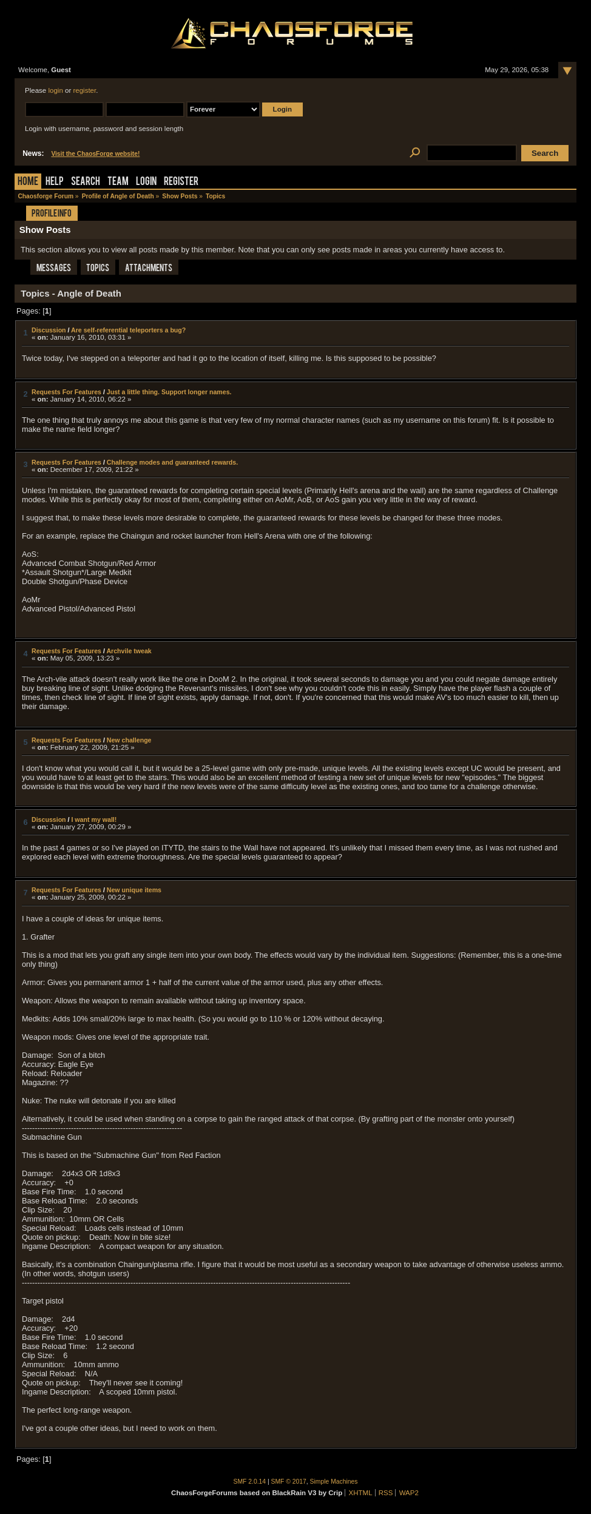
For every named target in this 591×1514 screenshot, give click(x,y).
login (55, 90)
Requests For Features (66, 391)
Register (181, 182)
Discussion (49, 330)
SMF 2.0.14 (250, 1481)
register (84, 90)
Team (118, 182)
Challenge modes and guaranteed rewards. (172, 462)
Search (85, 182)
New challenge (129, 740)
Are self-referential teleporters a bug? (128, 330)
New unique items (134, 889)
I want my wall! (94, 819)
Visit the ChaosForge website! (95, 153)
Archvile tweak (128, 650)
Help (55, 182)
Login (146, 182)
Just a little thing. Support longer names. (169, 391)
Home (28, 182)
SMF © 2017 (288, 1481)
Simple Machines (334, 1481)
